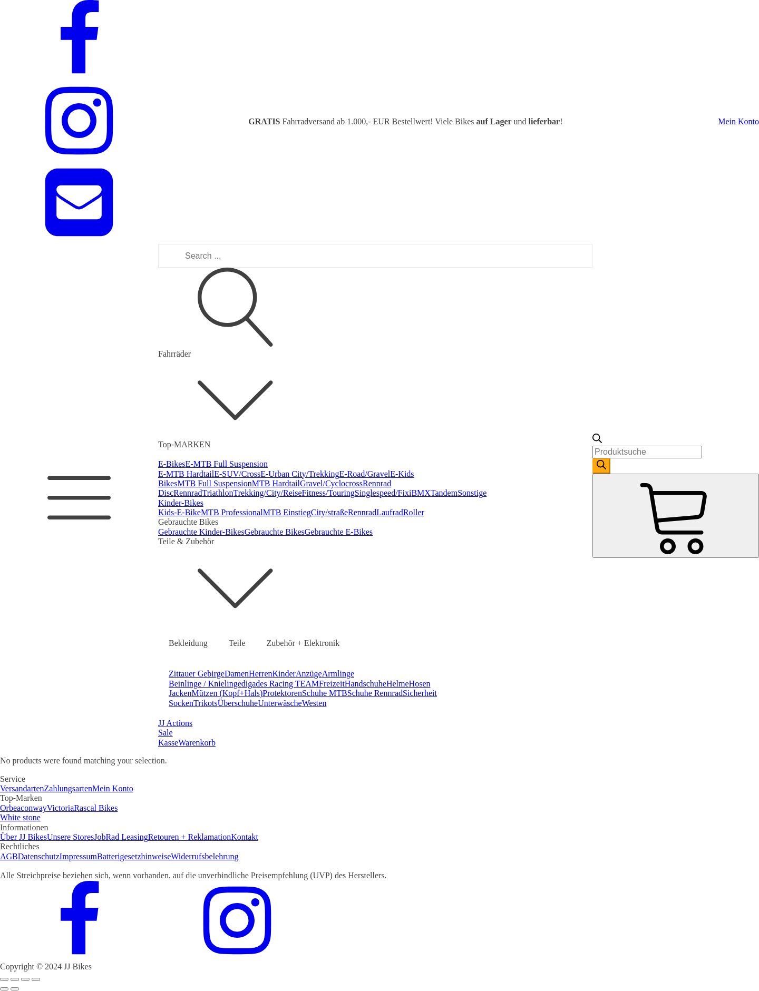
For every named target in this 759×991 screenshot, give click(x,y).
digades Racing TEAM (280, 683)
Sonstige (472, 492)
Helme (397, 683)
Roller (413, 512)
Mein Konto (738, 121)
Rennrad (187, 492)
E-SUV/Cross (237, 473)
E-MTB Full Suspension (227, 463)
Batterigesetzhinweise (134, 856)
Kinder (284, 673)
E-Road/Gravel (364, 473)
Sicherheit (420, 693)
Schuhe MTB (324, 693)
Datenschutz (39, 856)
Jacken (180, 693)
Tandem (444, 492)
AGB (9, 856)
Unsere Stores (70, 836)
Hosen (420, 683)
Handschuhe (365, 683)
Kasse (168, 742)
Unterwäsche (280, 703)
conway (34, 807)
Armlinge (338, 673)
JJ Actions (175, 723)
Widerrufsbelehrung (204, 856)
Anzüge (309, 673)
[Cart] (675, 516)
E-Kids (402, 473)
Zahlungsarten (68, 788)
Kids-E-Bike (179, 512)
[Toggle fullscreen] (25, 979)
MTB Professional (232, 512)
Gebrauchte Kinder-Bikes (201, 531)
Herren (260, 673)
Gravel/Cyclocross (331, 483)
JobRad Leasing (121, 836)
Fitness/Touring (328, 492)
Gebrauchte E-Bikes (339, 531)
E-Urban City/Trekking (299, 473)
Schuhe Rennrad (375, 693)
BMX (420, 492)
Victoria (60, 807)
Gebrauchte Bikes (275, 531)
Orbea (10, 807)
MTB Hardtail (276, 483)
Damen (237, 673)
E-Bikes (172, 463)
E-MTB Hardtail (186, 473)
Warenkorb (197, 742)
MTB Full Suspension (214, 483)
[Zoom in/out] (36, 979)
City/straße (329, 512)
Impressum (78, 856)
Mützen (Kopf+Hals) (227, 693)
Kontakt (244, 836)
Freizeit (332, 683)
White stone (20, 817)
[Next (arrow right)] (15, 988)
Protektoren (282, 693)
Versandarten (22, 788)
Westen (314, 703)
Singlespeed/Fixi (383, 492)
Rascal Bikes (96, 807)
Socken (181, 703)
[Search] (601, 465)
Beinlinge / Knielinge (205, 683)
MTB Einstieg (287, 512)
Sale (165, 732)
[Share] (15, 979)
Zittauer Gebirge (197, 673)
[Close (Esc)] (4, 979)
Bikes (167, 483)
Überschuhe (238, 703)
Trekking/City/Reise (267, 492)
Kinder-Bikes (180, 502)
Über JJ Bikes (23, 836)
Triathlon (217, 492)
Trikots (205, 703)
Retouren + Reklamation (189, 836)
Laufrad (389, 512)
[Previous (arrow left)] (4, 988)
